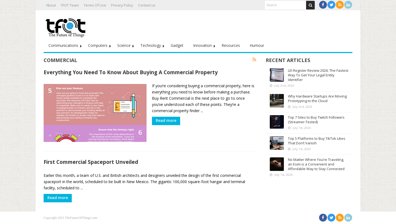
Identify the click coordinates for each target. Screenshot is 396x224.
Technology (150, 45)
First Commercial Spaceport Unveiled (91, 161)
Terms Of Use (95, 5)
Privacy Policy (122, 5)
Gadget (177, 45)
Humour (257, 45)
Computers (98, 45)
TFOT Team (70, 5)
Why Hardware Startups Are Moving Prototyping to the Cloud (317, 98)
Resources (231, 45)
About (51, 5)
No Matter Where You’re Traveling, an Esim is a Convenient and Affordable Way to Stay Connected (316, 164)
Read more (166, 120)
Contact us (146, 5)
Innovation (202, 45)
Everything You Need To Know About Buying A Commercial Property (131, 72)
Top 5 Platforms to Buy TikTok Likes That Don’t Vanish (316, 140)
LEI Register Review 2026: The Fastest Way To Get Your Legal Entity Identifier (318, 75)
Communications (63, 45)
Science (124, 45)
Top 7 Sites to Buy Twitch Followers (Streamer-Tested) (316, 119)
